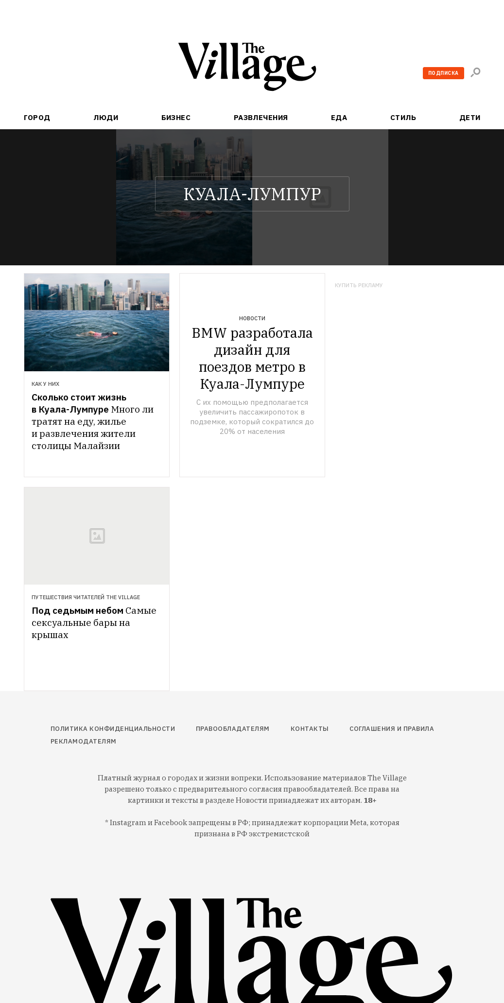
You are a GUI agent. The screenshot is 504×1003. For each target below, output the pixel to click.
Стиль (403, 117)
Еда (339, 117)
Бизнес (176, 117)
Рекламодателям (84, 741)
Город (37, 117)
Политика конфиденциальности (113, 729)
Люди (105, 117)
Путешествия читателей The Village (86, 597)
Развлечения (261, 117)
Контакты (310, 729)
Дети (470, 117)
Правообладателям (233, 729)
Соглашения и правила (391, 729)
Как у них (45, 383)
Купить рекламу (359, 285)
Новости (252, 318)
